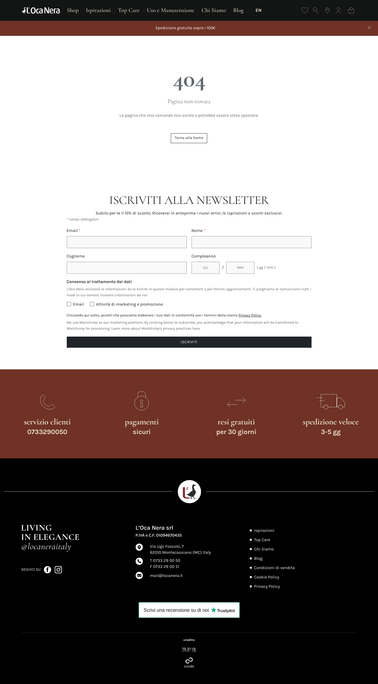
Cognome (76, 256)
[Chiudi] (369, 28)
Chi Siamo (213, 10)
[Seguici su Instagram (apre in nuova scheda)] (58, 569)
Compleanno (204, 256)
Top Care (129, 10)
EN (259, 10)
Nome (199, 230)
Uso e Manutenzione (170, 10)
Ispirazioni (98, 10)
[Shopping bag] (351, 10)
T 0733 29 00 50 (165, 560)
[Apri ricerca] (316, 10)
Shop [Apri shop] (73, 10)
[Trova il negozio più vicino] (327, 10)
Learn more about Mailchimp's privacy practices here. (156, 329)
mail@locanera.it (166, 575)
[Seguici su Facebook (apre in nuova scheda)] (48, 569)
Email (74, 230)
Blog (238, 10)
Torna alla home (189, 138)
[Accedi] (338, 10)
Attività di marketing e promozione (129, 304)
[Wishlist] (304, 10)
